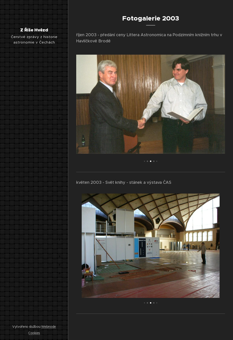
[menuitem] (34, 87)
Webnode (48, 327)
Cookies (34, 333)
